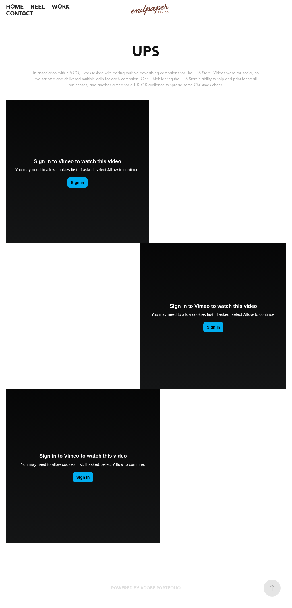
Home (15, 6)
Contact (19, 13)
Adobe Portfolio (160, 588)
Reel (38, 6)
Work (60, 6)
